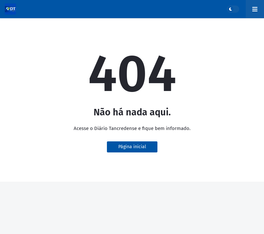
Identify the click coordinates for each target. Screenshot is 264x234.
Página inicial (132, 147)
